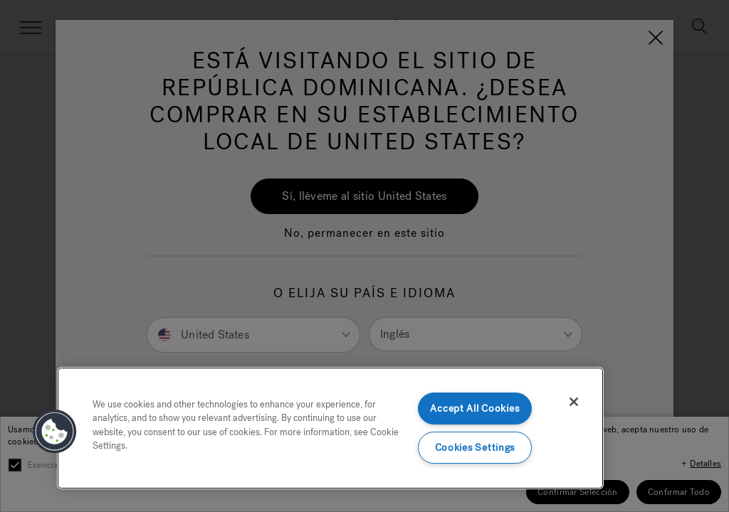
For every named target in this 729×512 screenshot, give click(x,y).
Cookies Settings (475, 447)
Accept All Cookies (474, 408)
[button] (55, 431)
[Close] (573, 401)
